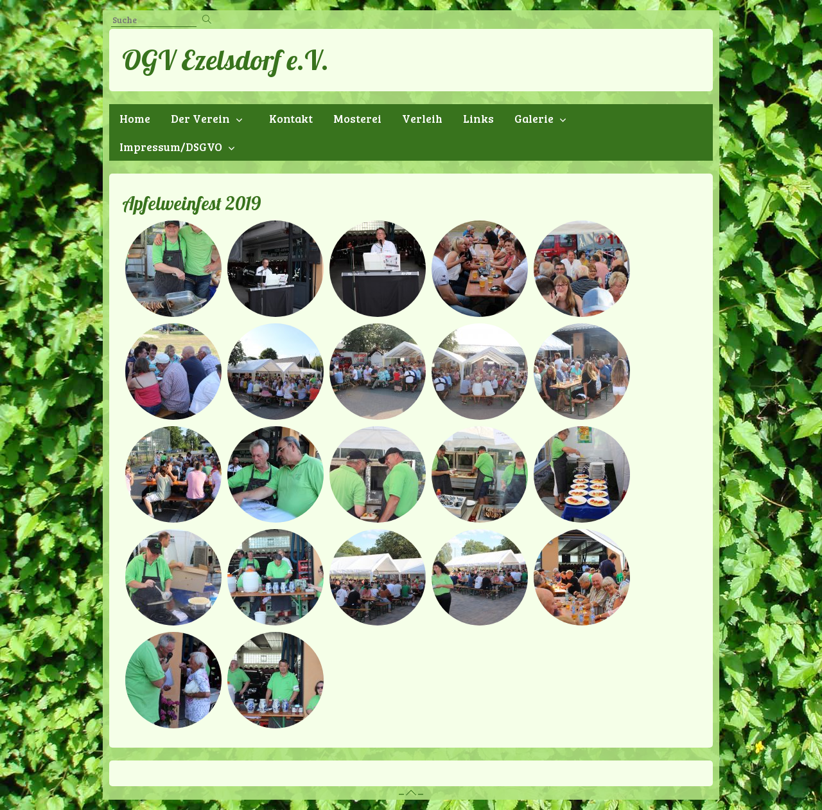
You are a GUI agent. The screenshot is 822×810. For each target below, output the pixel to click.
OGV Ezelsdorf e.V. (225, 59)
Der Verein (200, 118)
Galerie (534, 118)
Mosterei (357, 118)
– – (411, 793)
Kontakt (291, 118)
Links (478, 118)
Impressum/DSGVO (170, 146)
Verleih (422, 118)
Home (134, 118)
